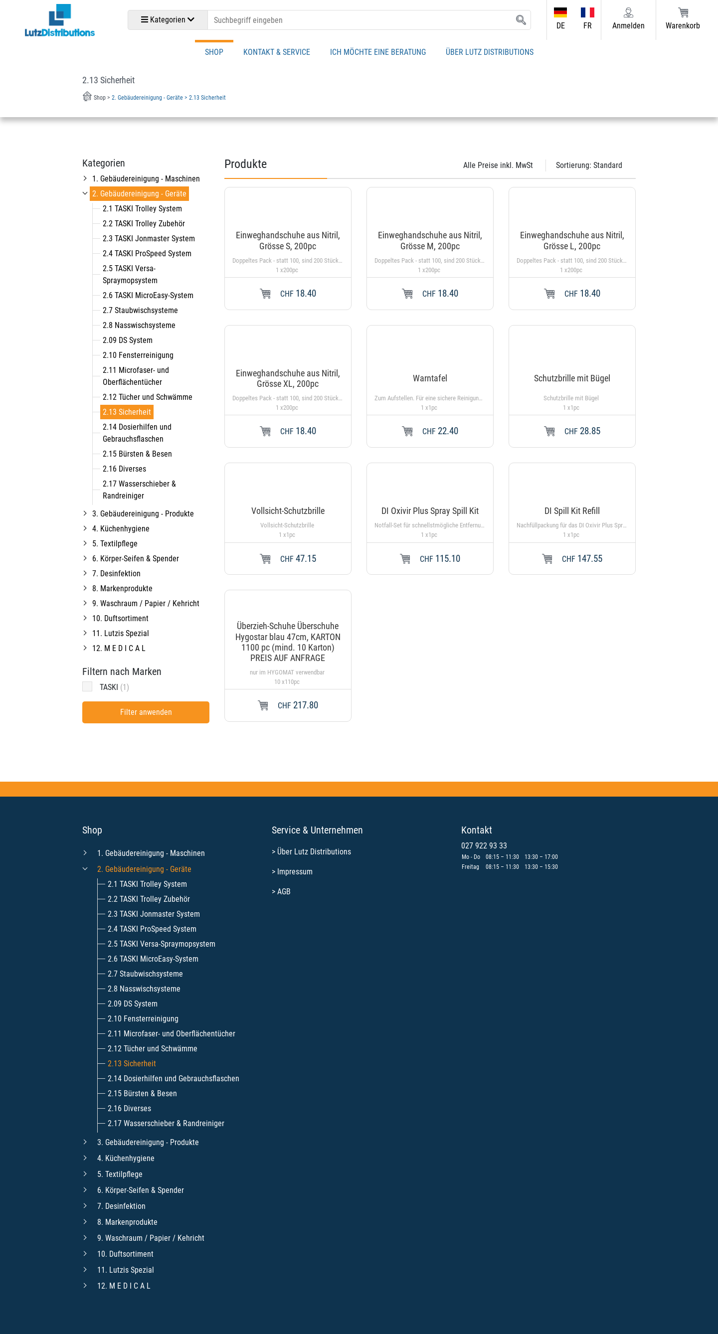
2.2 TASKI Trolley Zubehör (144, 223)
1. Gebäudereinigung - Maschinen (146, 178)
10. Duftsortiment (120, 618)
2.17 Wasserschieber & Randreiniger (166, 1123)
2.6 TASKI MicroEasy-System (148, 295)
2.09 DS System (128, 340)
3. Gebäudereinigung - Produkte (143, 513)
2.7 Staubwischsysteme (140, 310)
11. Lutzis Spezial (120, 633)
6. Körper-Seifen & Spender (135, 558)
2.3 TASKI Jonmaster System (149, 238)
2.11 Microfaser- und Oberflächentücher (171, 1033)
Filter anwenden (146, 712)
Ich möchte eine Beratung (378, 52)
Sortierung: (589, 165)
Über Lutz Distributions (490, 52)
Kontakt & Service (276, 52)
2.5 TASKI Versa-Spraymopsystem (161, 944)
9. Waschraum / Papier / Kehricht (145, 603)
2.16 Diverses (124, 469)
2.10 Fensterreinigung (138, 355)
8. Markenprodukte (122, 588)
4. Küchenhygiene (121, 528)
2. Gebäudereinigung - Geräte (139, 193)
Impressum (295, 871)
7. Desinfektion (116, 573)
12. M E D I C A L (119, 648)
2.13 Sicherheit (127, 412)
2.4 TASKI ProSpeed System (147, 253)
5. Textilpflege (115, 543)
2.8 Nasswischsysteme (139, 325)
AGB (284, 891)
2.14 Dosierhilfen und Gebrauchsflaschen (173, 1078)
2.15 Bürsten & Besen (137, 454)
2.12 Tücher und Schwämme (147, 397)
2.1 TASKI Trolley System (142, 208)
